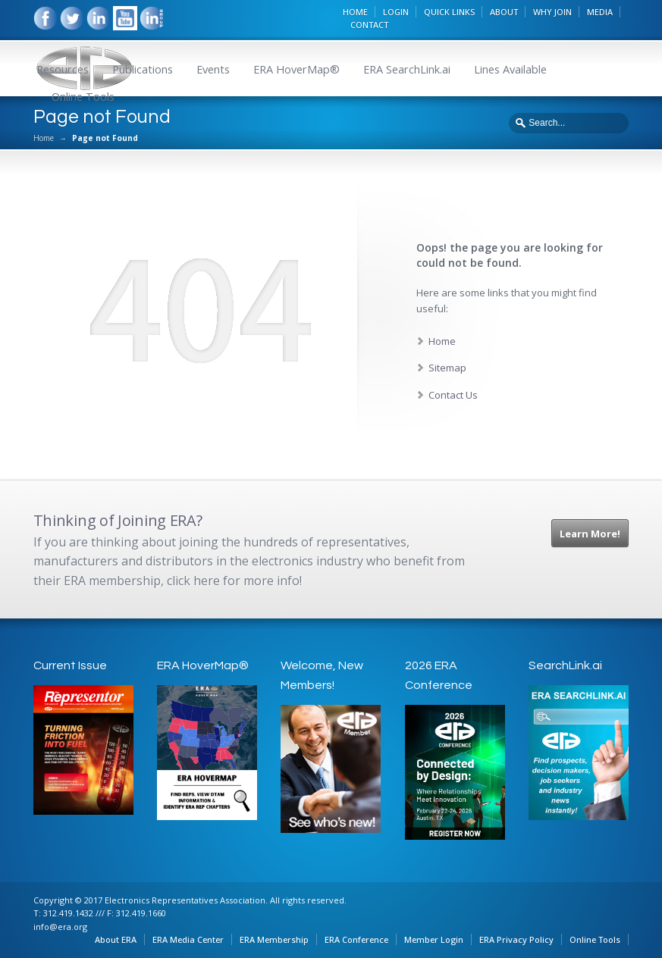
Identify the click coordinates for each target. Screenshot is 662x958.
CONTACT (369, 24)
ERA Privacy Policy (516, 939)
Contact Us (453, 395)
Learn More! (590, 533)
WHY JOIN (552, 11)
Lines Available (510, 69)
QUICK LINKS (449, 11)
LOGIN (396, 11)
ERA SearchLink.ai (406, 69)
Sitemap (447, 367)
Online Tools (83, 96)
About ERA (115, 939)
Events (213, 69)
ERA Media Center (188, 939)
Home (43, 138)
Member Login (433, 939)
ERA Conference (356, 939)
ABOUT (504, 11)
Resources (62, 69)
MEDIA (600, 11)
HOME (355, 11)
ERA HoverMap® (296, 69)
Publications (142, 69)
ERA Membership (274, 939)
